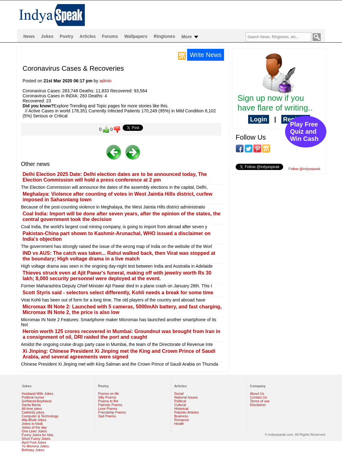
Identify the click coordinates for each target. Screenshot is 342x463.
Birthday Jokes (33, 450)
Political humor (33, 397)
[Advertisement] (279, 219)
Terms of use (260, 401)
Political (180, 401)
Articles (87, 36)
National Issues (186, 397)
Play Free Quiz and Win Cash (304, 131)
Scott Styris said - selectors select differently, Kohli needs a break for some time (118, 292)
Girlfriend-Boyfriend (36, 401)
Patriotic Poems (110, 405)
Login (258, 119)
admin (105, 80)
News (29, 36)
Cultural (180, 405)
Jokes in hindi (32, 423)
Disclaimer (258, 405)
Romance (181, 420)
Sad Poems (107, 416)
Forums (110, 36)
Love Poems (107, 408)
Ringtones (164, 36)
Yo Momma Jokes (35, 446)
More (190, 37)
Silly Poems (107, 397)
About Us (257, 393)
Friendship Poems (112, 412)
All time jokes (32, 408)
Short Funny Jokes (36, 438)
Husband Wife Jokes (37, 393)
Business (181, 416)
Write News (206, 54)
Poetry (67, 36)
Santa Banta (31, 405)
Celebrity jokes (33, 412)
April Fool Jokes (34, 442)
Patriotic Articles (186, 412)
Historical (181, 408)
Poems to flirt (108, 401)
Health (179, 423)
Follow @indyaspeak (304, 169)
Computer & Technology (40, 416)
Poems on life (108, 393)
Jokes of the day (34, 427)
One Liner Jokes (34, 431)
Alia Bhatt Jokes (34, 420)
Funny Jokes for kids (37, 435)
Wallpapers (135, 36)
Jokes (47, 36)
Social (179, 393)
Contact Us (258, 397)
